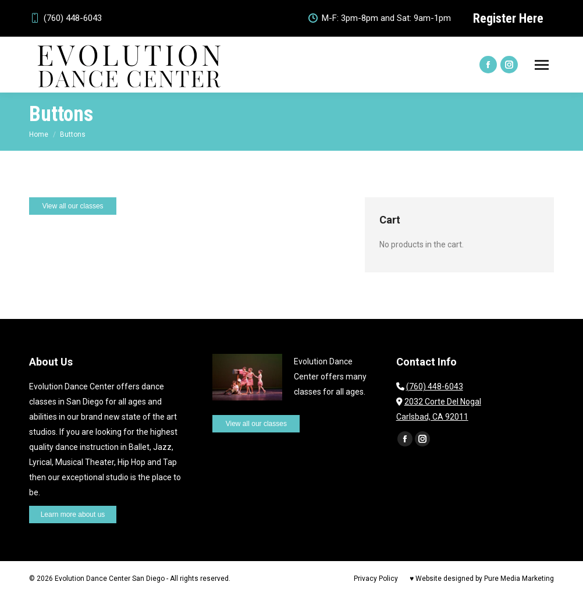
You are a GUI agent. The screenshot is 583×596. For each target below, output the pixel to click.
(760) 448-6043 (65, 18)
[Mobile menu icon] (541, 65)
